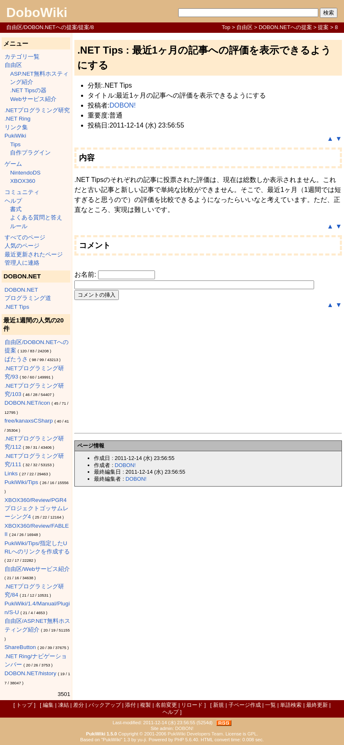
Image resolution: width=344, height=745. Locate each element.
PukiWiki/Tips (21, 482)
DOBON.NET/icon (27, 403)
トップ (24, 705)
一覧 (270, 705)
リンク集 (16, 127)
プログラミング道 (28, 298)
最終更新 (317, 705)
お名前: (86, 274)
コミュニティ (22, 192)
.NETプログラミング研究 (37, 110)
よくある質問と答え (36, 217)
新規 (218, 705)
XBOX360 (22, 181)
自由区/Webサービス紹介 (37, 569)
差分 (78, 705)
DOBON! (122, 105)
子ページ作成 (245, 705)
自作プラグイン (30, 153)
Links (11, 473)
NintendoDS (25, 173)
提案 (323, 27)
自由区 (244, 27)
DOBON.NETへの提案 (285, 27)
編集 (48, 705)
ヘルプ (13, 201)
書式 (16, 209)
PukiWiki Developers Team (195, 733)
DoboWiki (36, 12)
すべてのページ (25, 237)
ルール (18, 226)
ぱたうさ (16, 359)
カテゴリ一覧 (22, 57)
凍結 (63, 705)
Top (226, 27)
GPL (252, 733)
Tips (15, 144)
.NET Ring (17, 119)
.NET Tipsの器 (28, 90)
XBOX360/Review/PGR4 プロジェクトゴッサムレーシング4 (37, 508)
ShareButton (20, 647)
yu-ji (142, 739)
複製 (145, 705)
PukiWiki (15, 136)
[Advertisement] (208, 371)
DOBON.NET (21, 290)
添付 (130, 705)
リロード (192, 705)
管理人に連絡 (22, 263)
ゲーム (13, 164)
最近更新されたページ (34, 254)
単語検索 (291, 705)
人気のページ (22, 246)
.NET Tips (17, 307)
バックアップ (104, 705)
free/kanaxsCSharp (29, 421)
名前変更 (166, 705)
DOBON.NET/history (31, 673)
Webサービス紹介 (33, 99)
